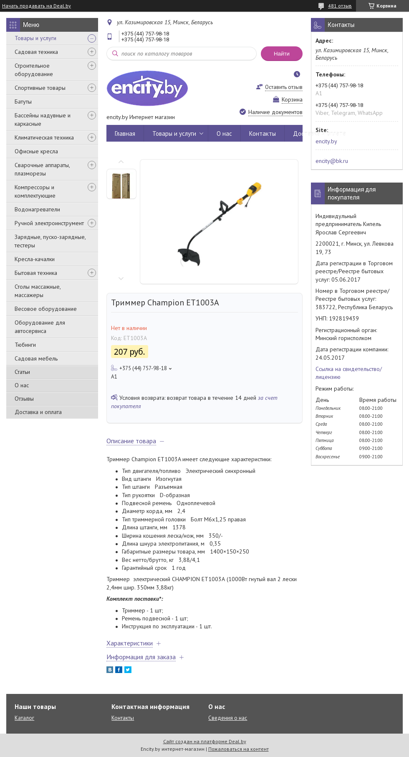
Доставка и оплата (38, 412)
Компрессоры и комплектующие (35, 191)
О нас (22, 385)
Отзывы (24, 398)
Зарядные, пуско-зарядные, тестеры (50, 241)
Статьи (22, 372)
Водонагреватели (37, 209)
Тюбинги (25, 344)
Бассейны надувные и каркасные (43, 119)
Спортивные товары (40, 87)
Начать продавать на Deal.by (36, 6)
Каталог (24, 717)
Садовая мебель (36, 358)
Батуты (23, 101)
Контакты (262, 133)
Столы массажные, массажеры (38, 291)
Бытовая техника (36, 273)
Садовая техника (36, 52)
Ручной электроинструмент (49, 223)
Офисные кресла (36, 151)
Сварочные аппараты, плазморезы (42, 169)
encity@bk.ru (332, 161)
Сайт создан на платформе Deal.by (204, 741)
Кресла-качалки (35, 259)
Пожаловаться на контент (238, 749)
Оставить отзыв (284, 87)
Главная (125, 133)
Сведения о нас (227, 717)
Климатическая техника (44, 137)
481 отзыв (340, 6)
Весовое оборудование (46, 308)
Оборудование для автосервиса (40, 327)
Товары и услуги (35, 38)
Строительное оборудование (34, 70)
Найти (282, 54)
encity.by (326, 141)
